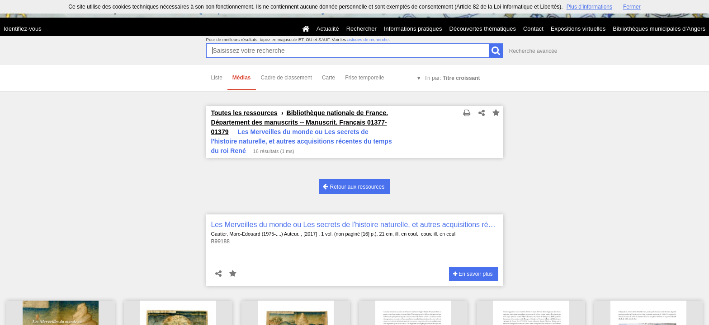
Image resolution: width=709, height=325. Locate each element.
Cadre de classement (286, 77)
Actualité (328, 28)
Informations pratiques (413, 28)
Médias (241, 77)
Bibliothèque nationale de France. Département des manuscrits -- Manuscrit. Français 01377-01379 (299, 122)
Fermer (632, 7)
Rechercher (361, 28)
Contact (533, 28)
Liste (216, 77)
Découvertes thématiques (482, 28)
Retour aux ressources (353, 186)
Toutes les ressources (244, 112)
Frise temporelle (364, 77)
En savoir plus (473, 274)
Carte (328, 77)
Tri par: (452, 78)
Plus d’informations (589, 7)
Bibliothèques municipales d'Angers (659, 28)
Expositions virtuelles (578, 28)
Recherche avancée (533, 51)
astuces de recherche (368, 39)
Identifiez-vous (23, 28)
